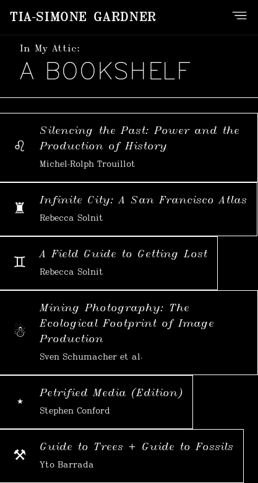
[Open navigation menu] (239, 15)
